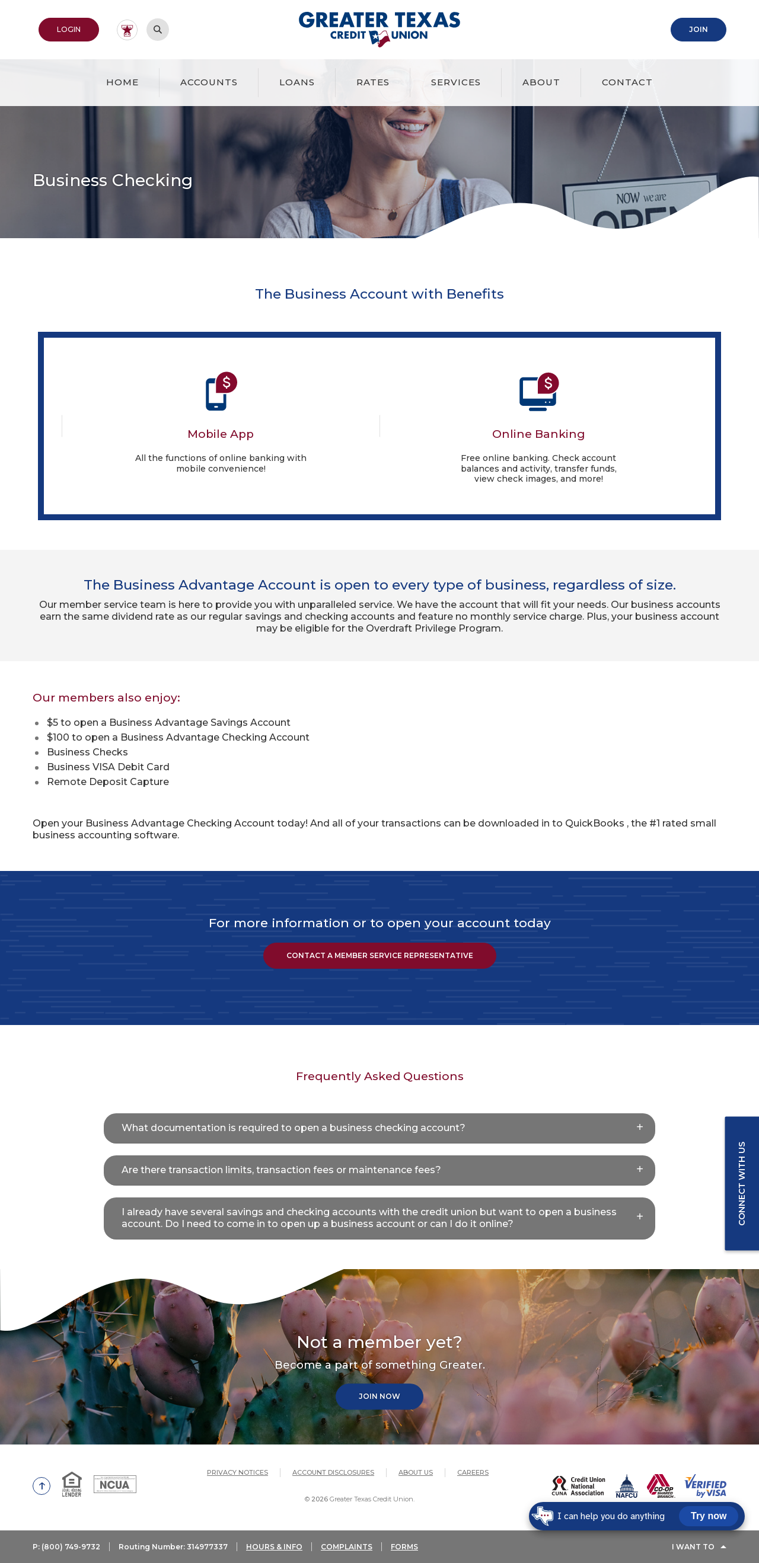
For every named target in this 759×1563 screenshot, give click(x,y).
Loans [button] (297, 82)
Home (122, 82)
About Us (415, 1472)
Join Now (379, 1396)
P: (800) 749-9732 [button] (66, 1546)
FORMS (404, 1546)
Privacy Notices (237, 1472)
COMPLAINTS (346, 1546)
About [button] (541, 82)
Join (698, 29)
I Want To (693, 1546)
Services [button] (456, 82)
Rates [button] (373, 82)
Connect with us (741, 1183)
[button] (379, 1128)
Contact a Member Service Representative (379, 955)
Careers (473, 1472)
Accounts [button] (209, 82)
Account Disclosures (333, 1472)
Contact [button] (627, 82)
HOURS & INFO (274, 1546)
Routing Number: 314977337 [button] (173, 1546)
